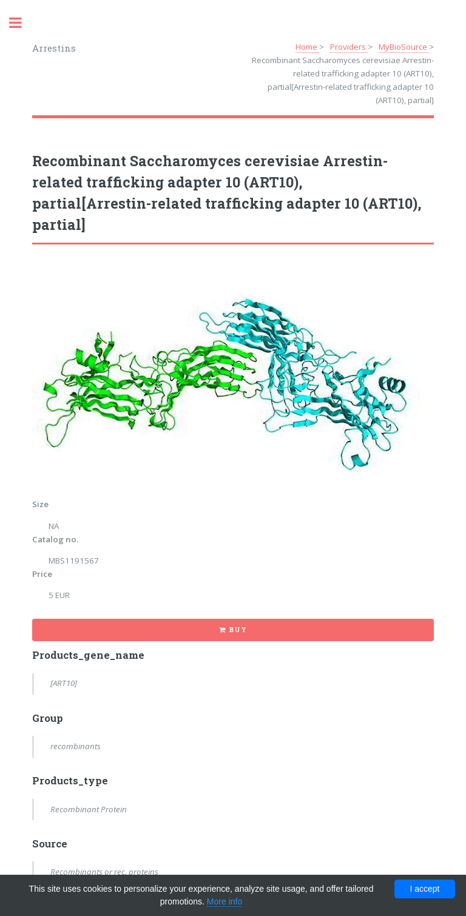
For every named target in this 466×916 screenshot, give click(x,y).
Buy (237, 629)
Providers (349, 46)
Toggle (22, 22)
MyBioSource (404, 46)
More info (224, 901)
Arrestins (54, 48)
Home (307, 46)
